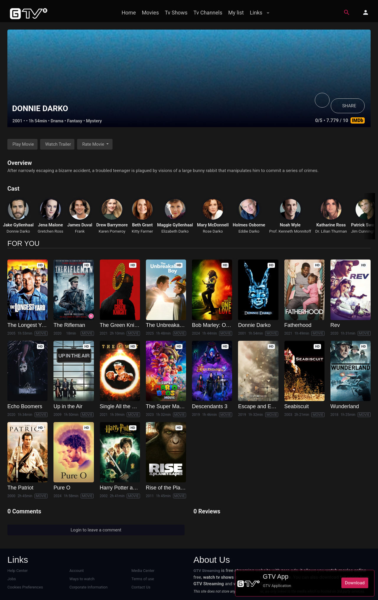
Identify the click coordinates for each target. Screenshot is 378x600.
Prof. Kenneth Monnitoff (290, 231)
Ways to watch (81, 579)
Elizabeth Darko (174, 231)
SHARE (349, 105)
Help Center (17, 570)
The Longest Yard (28, 325)
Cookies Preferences (25, 587)
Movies (150, 12)
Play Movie (23, 144)
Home (129, 12)
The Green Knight (121, 325)
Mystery (94, 121)
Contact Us (140, 587)
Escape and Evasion (262, 406)
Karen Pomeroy (112, 231)
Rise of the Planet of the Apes (181, 488)
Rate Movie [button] (93, 144)
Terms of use (142, 579)
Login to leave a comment (96, 530)
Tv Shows (176, 12)
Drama (57, 121)
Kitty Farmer (142, 231)
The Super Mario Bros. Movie (180, 406)
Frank (80, 231)
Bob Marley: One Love (218, 325)
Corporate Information (88, 587)
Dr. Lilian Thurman (331, 231)
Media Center (142, 570)
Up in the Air (67, 406)
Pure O (61, 488)
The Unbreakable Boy (171, 325)
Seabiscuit (296, 406)
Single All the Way (121, 406)
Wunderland (344, 406)
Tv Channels (207, 12)
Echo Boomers (24, 406)
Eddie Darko (248, 231)
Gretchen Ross (50, 231)
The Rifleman (69, 325)
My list (236, 12)
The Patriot (20, 488)
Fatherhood (298, 325)
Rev (335, 325)
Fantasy (74, 121)
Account (76, 570)
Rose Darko (213, 231)
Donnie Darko (18, 231)
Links (256, 12)
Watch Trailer (58, 144)
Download (355, 583)
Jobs (11, 579)
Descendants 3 (209, 406)
